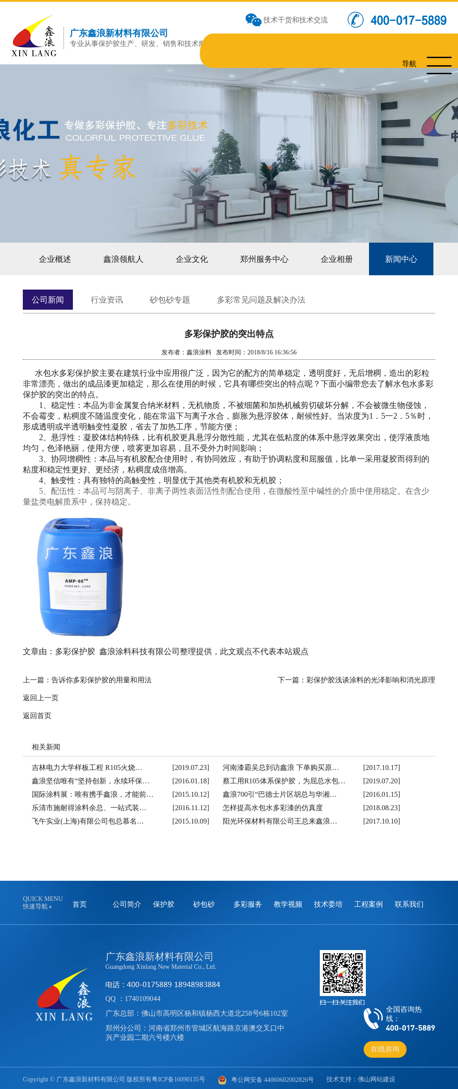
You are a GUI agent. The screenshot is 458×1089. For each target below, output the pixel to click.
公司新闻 (46, 296)
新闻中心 (379, 257)
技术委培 (328, 900)
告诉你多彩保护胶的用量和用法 (101, 676)
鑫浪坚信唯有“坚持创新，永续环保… (90, 777)
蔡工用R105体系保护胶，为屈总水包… (284, 777)
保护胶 (163, 900)
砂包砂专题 (160, 296)
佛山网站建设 (376, 1075)
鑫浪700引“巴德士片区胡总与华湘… (280, 791)
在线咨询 (385, 1045)
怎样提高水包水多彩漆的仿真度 (273, 804)
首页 (79, 900)
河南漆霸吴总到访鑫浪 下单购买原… (281, 764)
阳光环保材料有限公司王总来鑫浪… (280, 817)
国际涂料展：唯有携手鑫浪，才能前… (92, 791)
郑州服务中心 (250, 257)
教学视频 (288, 900)
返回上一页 (41, 694)
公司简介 (127, 900)
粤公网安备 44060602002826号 (266, 1076)
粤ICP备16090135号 (178, 1075)
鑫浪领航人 (118, 257)
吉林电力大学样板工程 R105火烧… (87, 764)
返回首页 (37, 712)
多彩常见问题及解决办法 (244, 296)
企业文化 (182, 257)
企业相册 (318, 257)
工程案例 (368, 900)
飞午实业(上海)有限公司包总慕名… (88, 817)
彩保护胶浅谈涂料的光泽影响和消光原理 (370, 676)
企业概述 (53, 257)
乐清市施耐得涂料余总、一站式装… (89, 804)
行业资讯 (101, 296)
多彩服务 (247, 900)
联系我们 (409, 900)
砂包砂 (204, 900)
